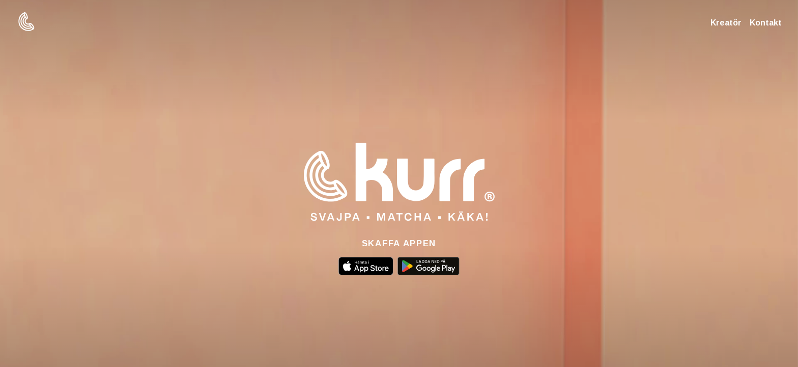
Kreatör (726, 22)
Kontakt (766, 22)
